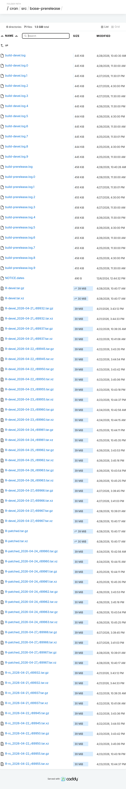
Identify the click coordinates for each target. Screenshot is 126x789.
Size (76, 35)
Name (12, 35)
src (24, 8)
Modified (103, 35)
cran (14, 8)
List (104, 26)
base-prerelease (45, 8)
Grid (115, 26)
